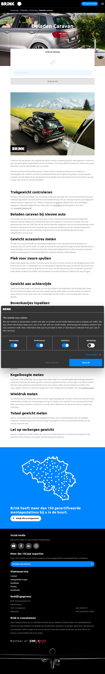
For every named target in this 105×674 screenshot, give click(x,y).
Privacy (13, 587)
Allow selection (52, 362)
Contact (13, 576)
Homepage (14, 10)
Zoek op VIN (52, 81)
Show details (91, 355)
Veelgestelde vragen (19, 580)
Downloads (15, 590)
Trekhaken (24, 10)
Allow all (86, 362)
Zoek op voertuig (52, 52)
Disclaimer (14, 583)
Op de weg (34, 10)
